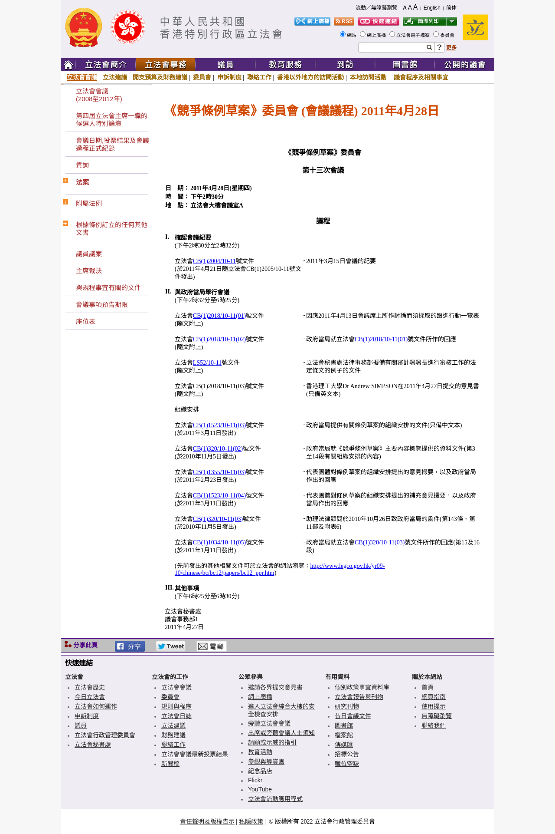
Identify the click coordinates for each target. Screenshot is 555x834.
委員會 (448, 35)
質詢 (82, 165)
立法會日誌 (176, 715)
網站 (352, 35)
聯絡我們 (433, 725)
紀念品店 (260, 771)
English (432, 8)
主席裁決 (89, 270)
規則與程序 (176, 706)
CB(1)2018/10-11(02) (219, 339)
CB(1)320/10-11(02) (218, 448)
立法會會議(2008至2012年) (99, 94)
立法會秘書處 (93, 744)
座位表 (85, 321)
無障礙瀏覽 (436, 715)
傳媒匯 (344, 744)
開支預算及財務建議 (160, 77)
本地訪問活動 (369, 77)
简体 (451, 8)
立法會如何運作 (96, 706)
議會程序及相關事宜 (421, 77)
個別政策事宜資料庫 (362, 687)
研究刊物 (347, 706)
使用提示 (433, 706)
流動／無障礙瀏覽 (376, 8)
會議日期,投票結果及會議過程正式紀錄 (112, 144)
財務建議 (173, 735)
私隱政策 (251, 821)
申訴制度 (229, 77)
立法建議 (115, 77)
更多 (451, 48)
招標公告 (347, 754)
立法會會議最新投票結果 (194, 754)
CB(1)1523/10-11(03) (219, 425)
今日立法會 (90, 696)
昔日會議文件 (353, 715)
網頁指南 (433, 696)
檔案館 (344, 735)
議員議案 (89, 253)
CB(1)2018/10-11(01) (219, 316)
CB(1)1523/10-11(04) (219, 495)
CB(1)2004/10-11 (214, 261)
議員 (81, 725)
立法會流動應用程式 (275, 798)
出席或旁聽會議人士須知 (281, 732)
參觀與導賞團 (266, 761)
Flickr (255, 780)
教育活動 (260, 751)
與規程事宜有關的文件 (108, 287)
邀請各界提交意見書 (275, 687)
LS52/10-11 (207, 362)
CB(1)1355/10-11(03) (219, 472)
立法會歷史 (90, 687)
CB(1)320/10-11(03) (218, 519)
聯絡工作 (259, 77)
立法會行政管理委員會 (105, 735)
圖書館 (344, 725)
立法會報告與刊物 (359, 696)
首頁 (427, 687)
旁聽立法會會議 (269, 723)
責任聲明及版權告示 (207, 821)
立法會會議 (82, 77)
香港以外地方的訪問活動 (310, 77)
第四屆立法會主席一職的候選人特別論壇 (111, 119)
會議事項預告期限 (102, 304)
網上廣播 (377, 35)
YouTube (260, 789)
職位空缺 (347, 763)
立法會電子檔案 (413, 35)
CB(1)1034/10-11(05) (219, 542)
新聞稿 (170, 763)
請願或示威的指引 (272, 742)
